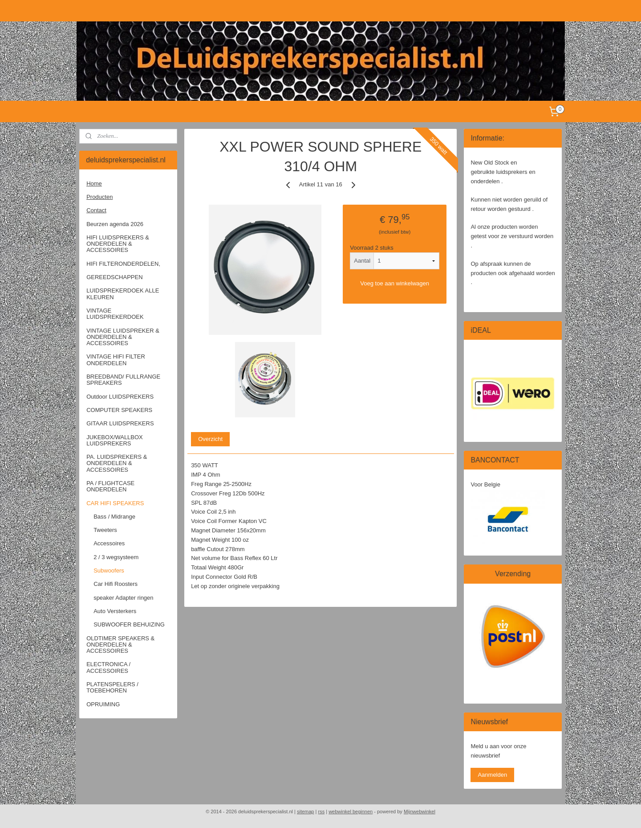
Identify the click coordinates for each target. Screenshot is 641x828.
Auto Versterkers (114, 611)
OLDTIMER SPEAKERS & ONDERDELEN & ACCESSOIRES (120, 645)
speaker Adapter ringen (123, 597)
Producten (99, 197)
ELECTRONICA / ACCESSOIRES (108, 667)
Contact (96, 210)
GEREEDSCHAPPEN (114, 277)
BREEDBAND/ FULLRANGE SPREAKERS (123, 379)
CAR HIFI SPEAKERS (115, 503)
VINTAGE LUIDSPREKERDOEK (115, 313)
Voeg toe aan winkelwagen (394, 283)
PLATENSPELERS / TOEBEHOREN (112, 687)
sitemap (305, 811)
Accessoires (109, 543)
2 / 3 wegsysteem (115, 557)
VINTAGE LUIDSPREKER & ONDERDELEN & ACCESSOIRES (122, 337)
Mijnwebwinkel (419, 811)
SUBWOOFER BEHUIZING (129, 624)
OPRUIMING (103, 704)
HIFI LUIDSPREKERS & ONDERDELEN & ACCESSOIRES (117, 244)
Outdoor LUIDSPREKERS (120, 396)
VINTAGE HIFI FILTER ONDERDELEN (115, 359)
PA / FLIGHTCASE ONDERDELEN (110, 486)
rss (321, 811)
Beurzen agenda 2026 (114, 224)
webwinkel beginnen (351, 811)
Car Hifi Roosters (115, 584)
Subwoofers (108, 570)
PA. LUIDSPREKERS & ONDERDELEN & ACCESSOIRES (116, 463)
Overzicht (210, 439)
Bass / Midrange (114, 516)
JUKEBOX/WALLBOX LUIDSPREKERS (114, 440)
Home (94, 183)
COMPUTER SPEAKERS (119, 410)
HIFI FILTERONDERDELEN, (123, 263)
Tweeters (105, 530)
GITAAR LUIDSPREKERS (120, 423)
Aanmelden (492, 774)
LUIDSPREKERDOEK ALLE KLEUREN (122, 293)
